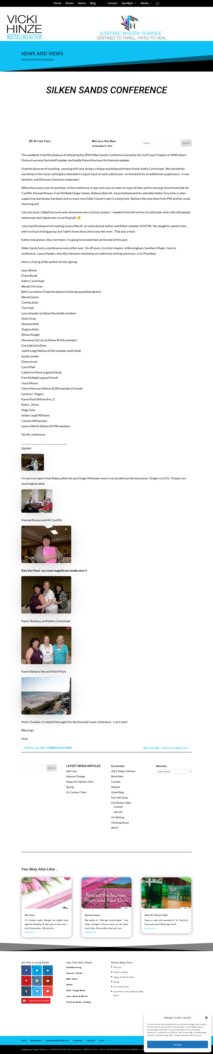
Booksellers (36, 1040)
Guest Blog (117, 792)
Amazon (70, 973)
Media (143, 3)
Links (23, 1040)
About (83, 3)
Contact (111, 3)
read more (30, 932)
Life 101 (118, 811)
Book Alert (117, 776)
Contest (115, 781)
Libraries (91, 1040)
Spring (70, 786)
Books (71, 3)
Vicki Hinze (110, 141)
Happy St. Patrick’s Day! (80, 781)
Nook (74, 979)
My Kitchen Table (40, 141)
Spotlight (126, 3)
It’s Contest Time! (76, 792)
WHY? (114, 827)
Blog (94, 3)
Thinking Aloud (120, 822)
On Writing (117, 817)
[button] (206, 1017)
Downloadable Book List (57, 1040)
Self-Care (71, 771)
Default (115, 786)
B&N (68, 979)
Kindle (79, 973)
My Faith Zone (119, 797)
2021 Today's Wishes (123, 771)
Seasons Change (75, 776)
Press (101, 1040)
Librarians (78, 1040)
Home (58, 3)
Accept (178, 1044)
